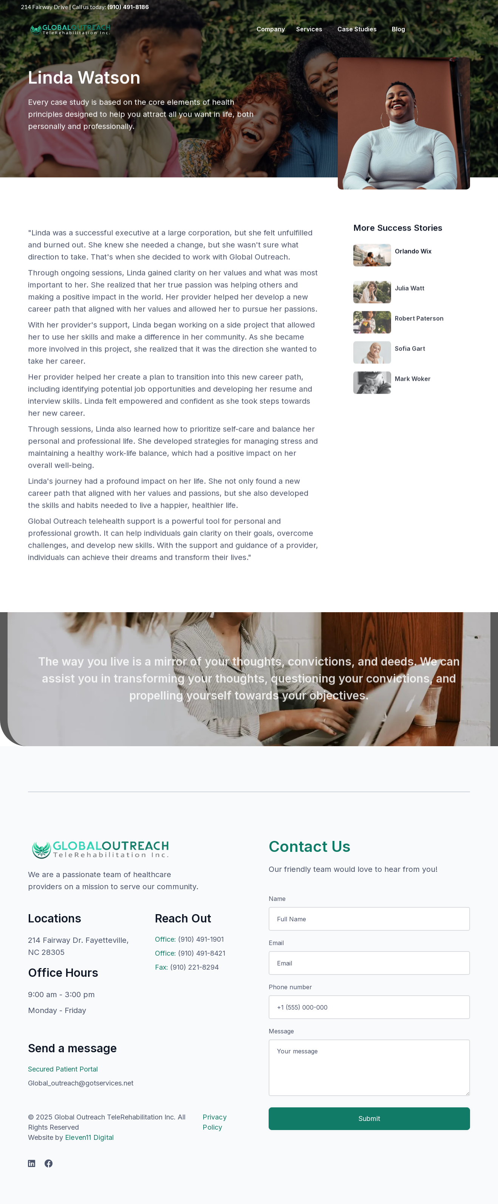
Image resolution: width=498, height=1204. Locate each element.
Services (309, 29)
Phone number (290, 987)
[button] (269, 29)
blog (398, 29)
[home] (69, 29)
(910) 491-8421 (190, 953)
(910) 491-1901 (189, 939)
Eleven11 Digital (89, 1137)
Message (281, 1031)
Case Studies (357, 29)
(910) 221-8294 (187, 967)
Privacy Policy (214, 1122)
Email (276, 943)
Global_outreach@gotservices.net (80, 1083)
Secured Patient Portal (63, 1069)
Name (277, 898)
